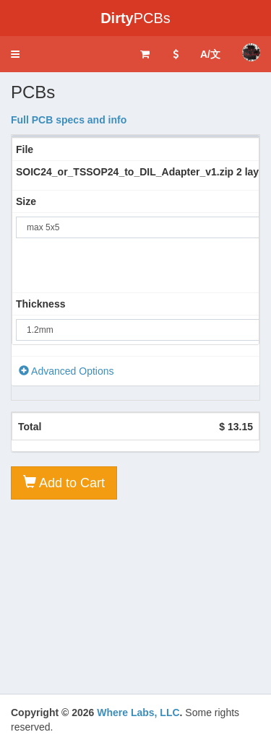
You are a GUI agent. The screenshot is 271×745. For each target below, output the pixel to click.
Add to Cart (64, 482)
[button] (15, 54)
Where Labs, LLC (138, 712)
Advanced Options (66, 371)
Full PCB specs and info (68, 120)
